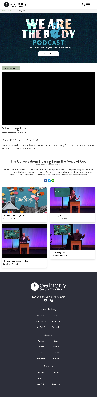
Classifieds (56, 384)
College (41, 347)
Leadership (56, 315)
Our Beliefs (40, 327)
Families (41, 341)
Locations (56, 321)
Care (56, 341)
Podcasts (56, 372)
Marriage (41, 358)
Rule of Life (40, 378)
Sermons (41, 372)
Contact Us (56, 327)
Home (4, 11)
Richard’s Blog (41, 384)
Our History (41, 321)
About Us (41, 315)
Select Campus (11, 68)
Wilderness (56, 358)
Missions (56, 347)
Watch (10, 11)
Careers (56, 378)
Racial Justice (56, 352)
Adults (41, 352)
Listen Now (48, 54)
